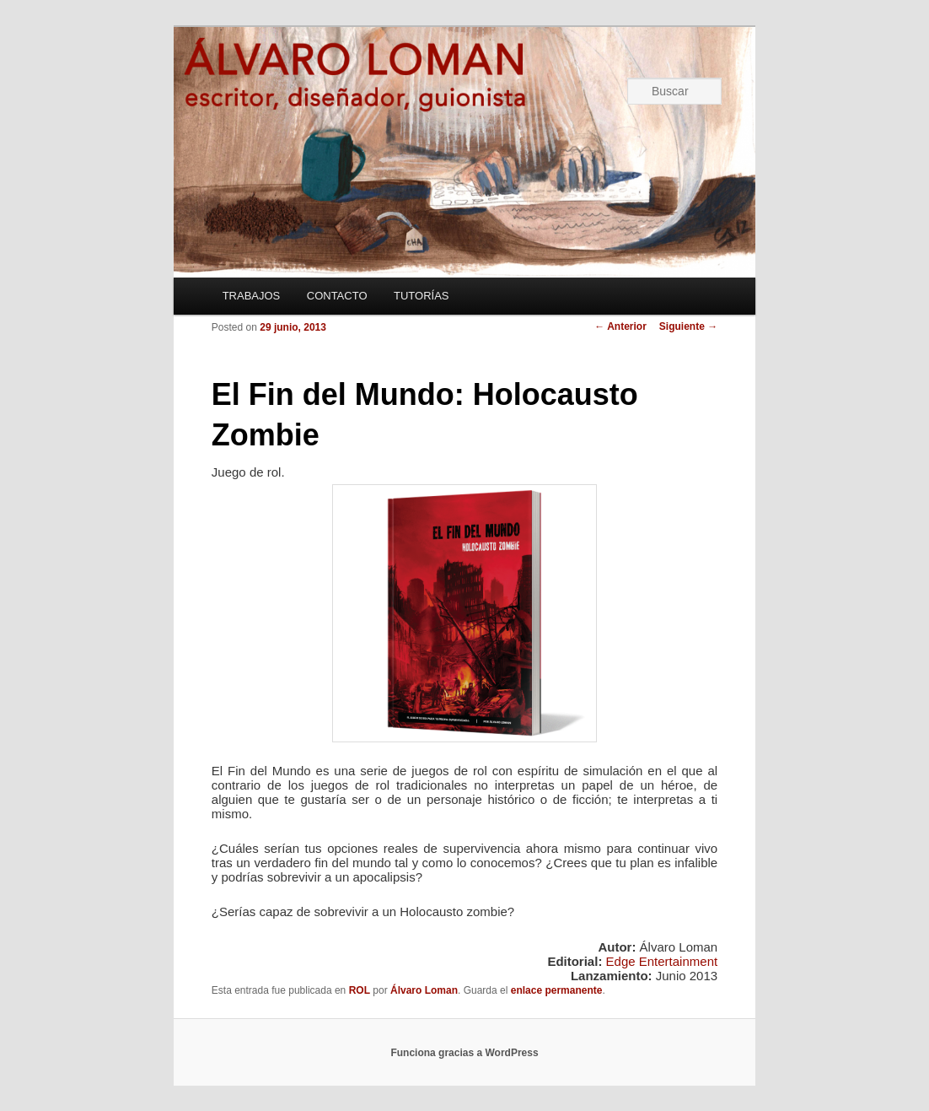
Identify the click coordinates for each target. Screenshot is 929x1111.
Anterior (620, 326)
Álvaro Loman (424, 990)
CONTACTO (337, 295)
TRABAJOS (252, 295)
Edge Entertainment (662, 961)
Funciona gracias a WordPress (464, 1053)
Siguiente (688, 326)
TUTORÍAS (421, 295)
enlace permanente (557, 990)
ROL (359, 990)
